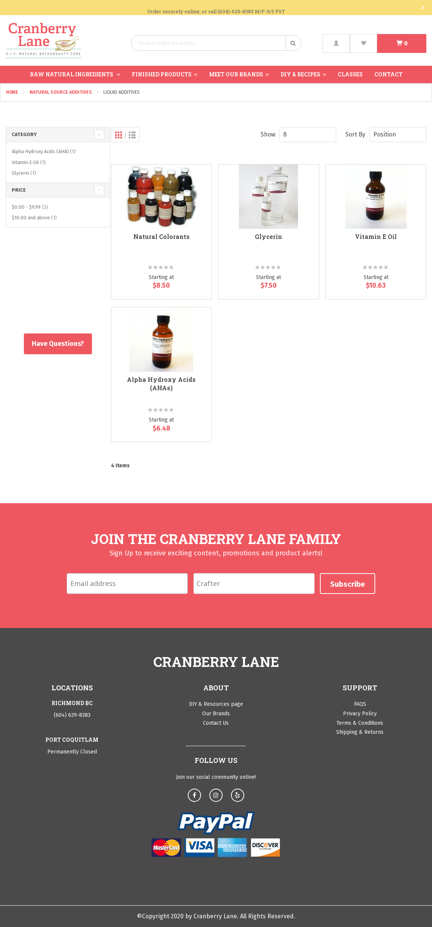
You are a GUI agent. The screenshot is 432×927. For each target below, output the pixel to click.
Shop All (54, 290)
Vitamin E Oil (376, 236)
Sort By (355, 134)
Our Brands (216, 713)
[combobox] (216, 43)
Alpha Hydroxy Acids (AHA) (45, 151)
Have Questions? (54, 343)
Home (12, 92)
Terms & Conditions (360, 723)
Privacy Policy (360, 713)
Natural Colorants (161, 236)
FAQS (360, 704)
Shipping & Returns (360, 732)
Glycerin (268, 236)
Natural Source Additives (61, 92)
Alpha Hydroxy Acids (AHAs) (161, 383)
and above (35, 217)
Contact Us (216, 723)
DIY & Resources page (216, 704)
